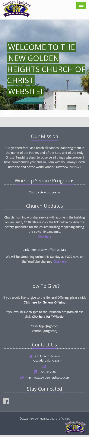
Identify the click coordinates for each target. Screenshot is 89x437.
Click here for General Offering (44, 302)
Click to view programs (44, 192)
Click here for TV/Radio (48, 317)
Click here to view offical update (45, 250)
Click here (44, 236)
